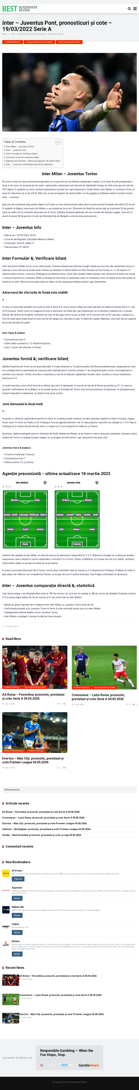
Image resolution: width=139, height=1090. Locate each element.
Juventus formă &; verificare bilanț (22, 157)
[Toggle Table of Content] (56, 142)
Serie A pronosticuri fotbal (69, 42)
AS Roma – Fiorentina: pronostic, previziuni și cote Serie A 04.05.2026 (33, 696)
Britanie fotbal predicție (13, 751)
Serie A (16, 626)
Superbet (17, 887)
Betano (16, 941)
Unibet (15, 924)
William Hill (18, 907)
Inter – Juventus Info (16, 150)
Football (9, 626)
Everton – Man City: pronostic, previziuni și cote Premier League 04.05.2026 (33, 760)
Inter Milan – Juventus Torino (20, 146)
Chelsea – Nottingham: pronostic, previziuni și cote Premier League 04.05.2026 (46, 829)
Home (4, 34)
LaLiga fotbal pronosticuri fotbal (39, 42)
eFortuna (17, 870)
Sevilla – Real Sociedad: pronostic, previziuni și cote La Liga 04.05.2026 (41, 835)
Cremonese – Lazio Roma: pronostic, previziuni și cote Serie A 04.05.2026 (98, 697)
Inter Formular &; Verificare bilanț (21, 153)
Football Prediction (12, 42)
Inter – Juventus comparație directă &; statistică (29, 164)
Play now (18, 879)
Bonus (17, 898)
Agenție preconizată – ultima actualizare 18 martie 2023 (33, 161)
